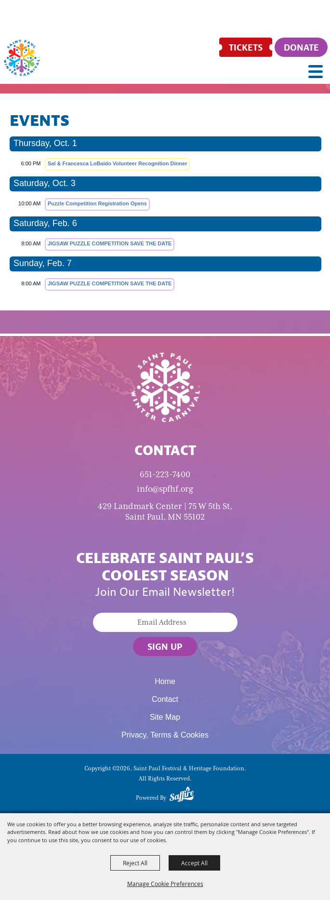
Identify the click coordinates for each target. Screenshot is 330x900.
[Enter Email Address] (165, 622)
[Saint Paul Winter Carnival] (165, 386)
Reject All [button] (135, 863)
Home (165, 681)
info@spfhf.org (165, 489)
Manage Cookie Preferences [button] (165, 883)
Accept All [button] (194, 863)
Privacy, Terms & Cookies (165, 735)
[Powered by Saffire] (182, 796)
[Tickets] (245, 47)
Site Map (165, 717)
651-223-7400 (165, 474)
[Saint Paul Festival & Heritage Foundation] (21, 58)
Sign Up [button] (165, 646)
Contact (165, 699)
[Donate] (301, 47)
